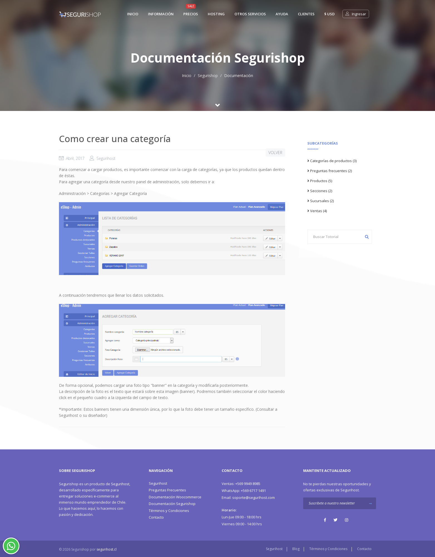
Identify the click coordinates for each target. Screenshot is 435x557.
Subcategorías (322, 143)
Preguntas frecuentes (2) (329, 170)
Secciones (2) (319, 190)
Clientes (306, 13)
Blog (296, 548)
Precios (190, 13)
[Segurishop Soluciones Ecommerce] (80, 13)
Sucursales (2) (320, 200)
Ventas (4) (317, 210)
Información (161, 13)
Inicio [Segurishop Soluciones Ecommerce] (132, 13)
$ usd (329, 13)
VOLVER (275, 152)
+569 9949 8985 (241, 483)
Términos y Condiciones (169, 510)
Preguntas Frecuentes (167, 489)
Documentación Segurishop (172, 503)
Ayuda (282, 13)
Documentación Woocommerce (175, 496)
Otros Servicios (250, 13)
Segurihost (120, 483)
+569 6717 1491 (244, 490)
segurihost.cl (107, 549)
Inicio (186, 75)
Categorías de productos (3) (332, 160)
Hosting (216, 13)
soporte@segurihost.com (248, 497)
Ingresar (355, 13)
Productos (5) (319, 180)
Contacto (156, 517)
